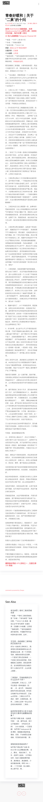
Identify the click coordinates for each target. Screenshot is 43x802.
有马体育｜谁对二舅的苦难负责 (21, 611)
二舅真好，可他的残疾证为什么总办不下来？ (21, 678)
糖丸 (31, 23)
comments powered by (14, 590)
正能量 (15, 51)
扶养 (8, 25)
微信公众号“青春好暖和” (18, 48)
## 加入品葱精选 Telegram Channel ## (20, 36)
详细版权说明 (18, 61)
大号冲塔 (9, 23)
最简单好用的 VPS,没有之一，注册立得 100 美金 (20, 564)
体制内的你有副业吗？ (19, 744)
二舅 (28, 23)
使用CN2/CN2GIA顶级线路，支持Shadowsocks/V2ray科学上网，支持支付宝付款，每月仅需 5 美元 (21, 31)
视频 (34, 23)
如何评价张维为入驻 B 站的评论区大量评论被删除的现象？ (21, 713)
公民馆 (15, 53)
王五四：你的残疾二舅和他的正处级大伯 (21, 642)
